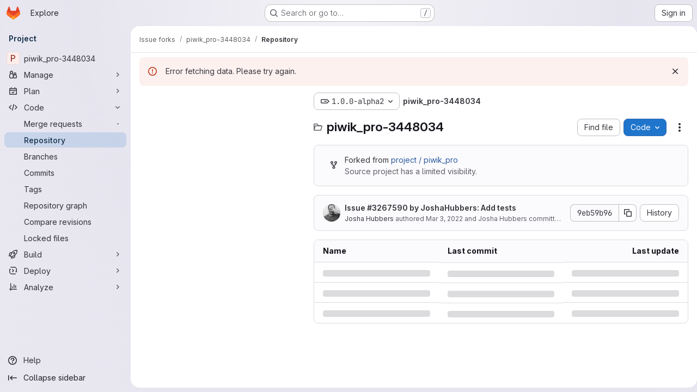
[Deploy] (65, 270)
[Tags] (65, 189)
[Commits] (65, 172)
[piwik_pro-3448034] (65, 58)
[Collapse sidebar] (65, 377)
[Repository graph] (65, 205)
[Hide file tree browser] (148, 101)
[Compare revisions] (65, 221)
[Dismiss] (670, 71)
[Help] (65, 360)
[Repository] (65, 140)
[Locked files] (65, 238)
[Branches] (65, 156)
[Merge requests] (65, 123)
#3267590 (387, 207)
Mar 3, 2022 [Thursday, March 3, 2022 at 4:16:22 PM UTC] (444, 219)
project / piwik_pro (424, 159)
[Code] (65, 107)
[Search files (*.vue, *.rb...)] (221, 123)
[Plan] (65, 91)
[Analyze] (65, 287)
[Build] (65, 254)
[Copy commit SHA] (623, 213)
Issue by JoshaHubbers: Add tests (430, 207)
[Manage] (65, 74)
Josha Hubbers (369, 219)
